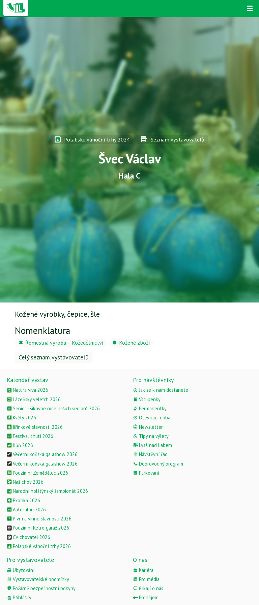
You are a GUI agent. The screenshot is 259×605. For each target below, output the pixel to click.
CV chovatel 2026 (28, 537)
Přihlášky (19, 597)
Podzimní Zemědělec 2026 (37, 473)
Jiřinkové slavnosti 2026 (35, 427)
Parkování (146, 473)
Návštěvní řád (150, 454)
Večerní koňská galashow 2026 (42, 454)
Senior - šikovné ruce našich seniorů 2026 (53, 408)
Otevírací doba (151, 417)
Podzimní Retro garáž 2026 (38, 528)
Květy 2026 (21, 417)
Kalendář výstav (27, 380)
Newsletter (148, 427)
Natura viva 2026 (27, 390)
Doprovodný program (158, 464)
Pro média (146, 579)
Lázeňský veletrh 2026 (34, 399)
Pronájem (146, 597)
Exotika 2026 (23, 500)
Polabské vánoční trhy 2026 (39, 546)
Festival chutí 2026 (30, 436)
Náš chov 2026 (25, 482)
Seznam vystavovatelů (172, 139)
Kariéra (143, 570)
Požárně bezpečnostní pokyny (41, 588)
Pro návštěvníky (153, 380)
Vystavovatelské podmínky (38, 579)
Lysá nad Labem (152, 445)
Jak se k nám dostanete (160, 390)
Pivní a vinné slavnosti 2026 (39, 518)
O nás (140, 560)
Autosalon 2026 (26, 509)
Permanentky (150, 408)
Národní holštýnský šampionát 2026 (47, 491)
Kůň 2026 (20, 445)
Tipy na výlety (151, 436)
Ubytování (20, 570)
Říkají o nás (148, 588)
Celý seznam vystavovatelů (54, 357)
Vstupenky (147, 399)
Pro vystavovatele (30, 560)
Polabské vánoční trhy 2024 (92, 139)
